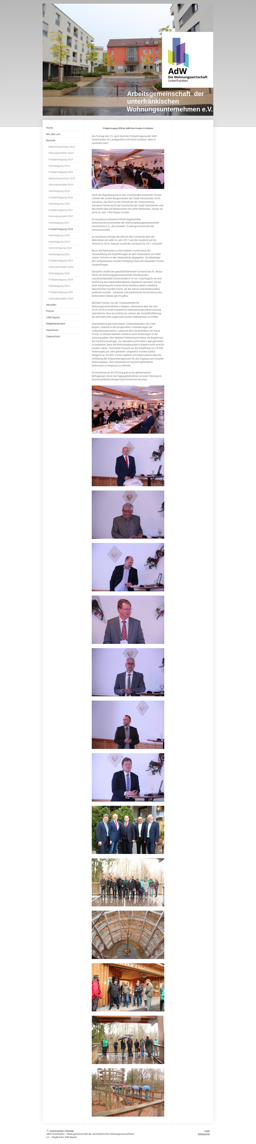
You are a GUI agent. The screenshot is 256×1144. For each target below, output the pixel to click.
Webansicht (204, 1133)
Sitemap (69, 1130)
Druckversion (55, 1130)
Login (207, 1130)
